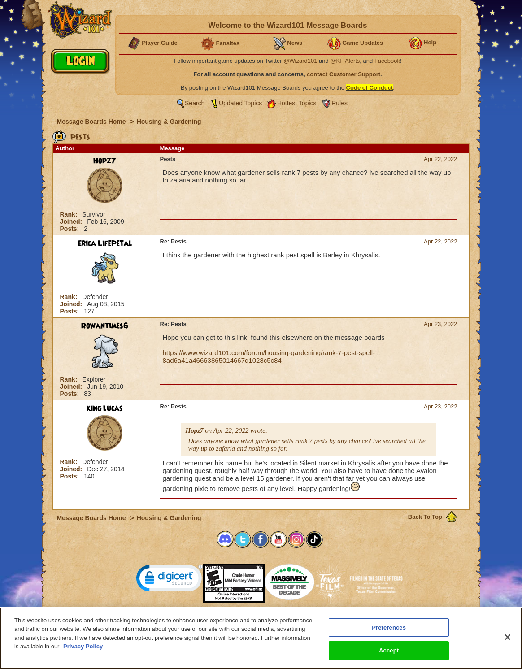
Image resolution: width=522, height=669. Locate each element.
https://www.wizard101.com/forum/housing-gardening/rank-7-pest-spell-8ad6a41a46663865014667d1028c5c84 (269, 356)
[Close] (508, 639)
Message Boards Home (92, 121)
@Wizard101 (300, 60)
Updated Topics (240, 103)
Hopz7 (104, 161)
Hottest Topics (297, 103)
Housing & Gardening (169, 121)
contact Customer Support (343, 74)
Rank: (69, 214)
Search (194, 103)
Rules (339, 103)
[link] (169, 580)
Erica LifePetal (105, 243)
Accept (389, 652)
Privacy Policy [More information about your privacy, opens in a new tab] (83, 648)
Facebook (387, 60)
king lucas (105, 408)
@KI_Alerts (345, 60)
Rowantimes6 (104, 326)
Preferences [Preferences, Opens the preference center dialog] (389, 629)
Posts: (70, 228)
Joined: (72, 221)
